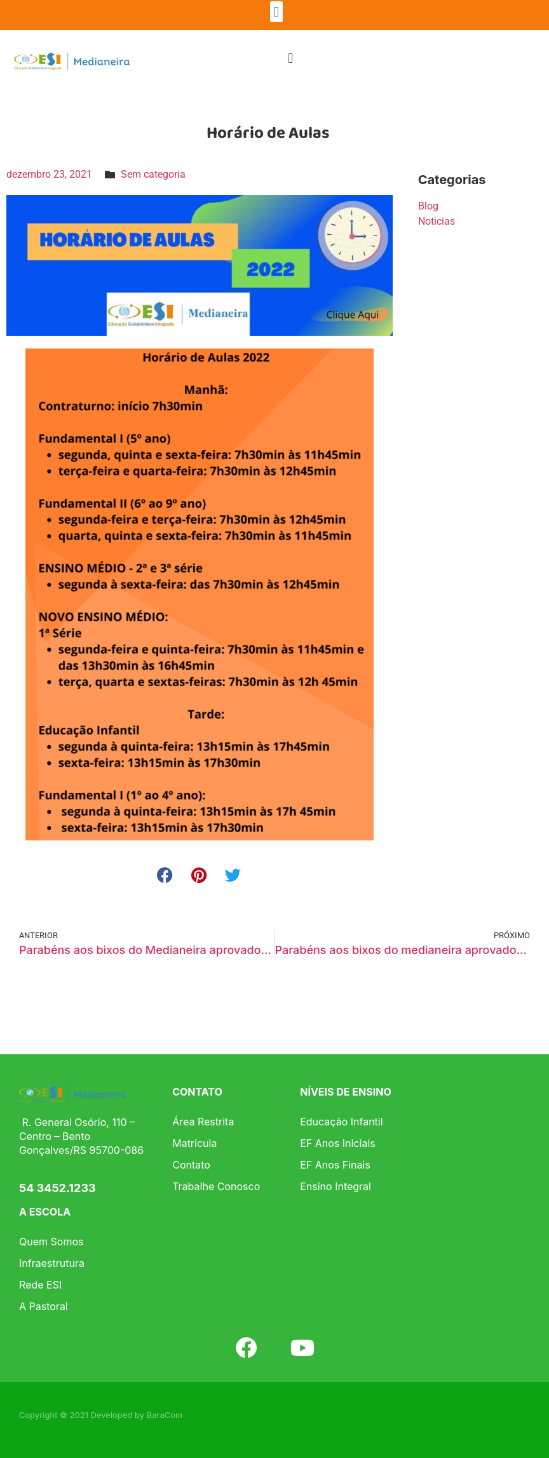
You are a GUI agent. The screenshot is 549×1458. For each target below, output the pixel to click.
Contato (191, 1164)
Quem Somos (51, 1241)
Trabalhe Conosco (216, 1186)
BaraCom (165, 1415)
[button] (276, 11)
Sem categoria (153, 174)
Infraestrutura (52, 1263)
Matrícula (194, 1143)
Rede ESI (40, 1284)
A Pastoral (43, 1306)
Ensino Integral (335, 1186)
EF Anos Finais (335, 1164)
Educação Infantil (341, 1121)
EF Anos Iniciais (338, 1143)
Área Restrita (203, 1121)
